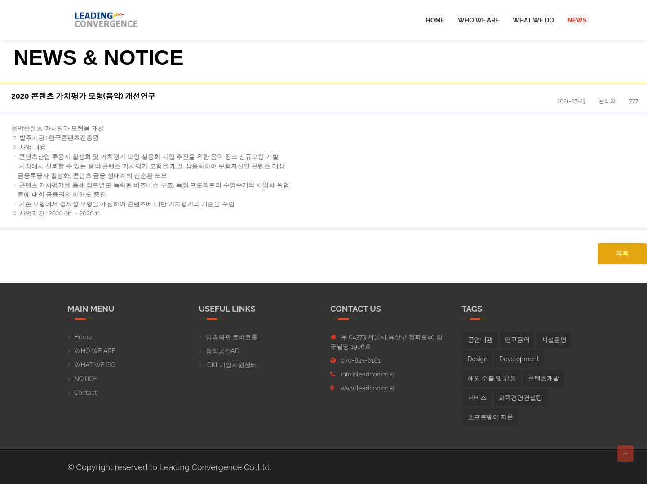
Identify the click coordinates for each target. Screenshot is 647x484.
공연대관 (480, 339)
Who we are (478, 20)
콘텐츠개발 (543, 378)
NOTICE (85, 378)
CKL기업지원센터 (231, 364)
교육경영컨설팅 (520, 397)
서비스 (477, 397)
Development (519, 359)
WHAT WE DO (94, 364)
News (576, 20)
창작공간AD (222, 350)
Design (478, 359)
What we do (533, 20)
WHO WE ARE (94, 350)
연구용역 (517, 339)
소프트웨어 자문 (491, 417)
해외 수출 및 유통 (492, 378)
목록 (622, 253)
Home (435, 20)
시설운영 (554, 339)
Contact (85, 392)
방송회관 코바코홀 (232, 337)
